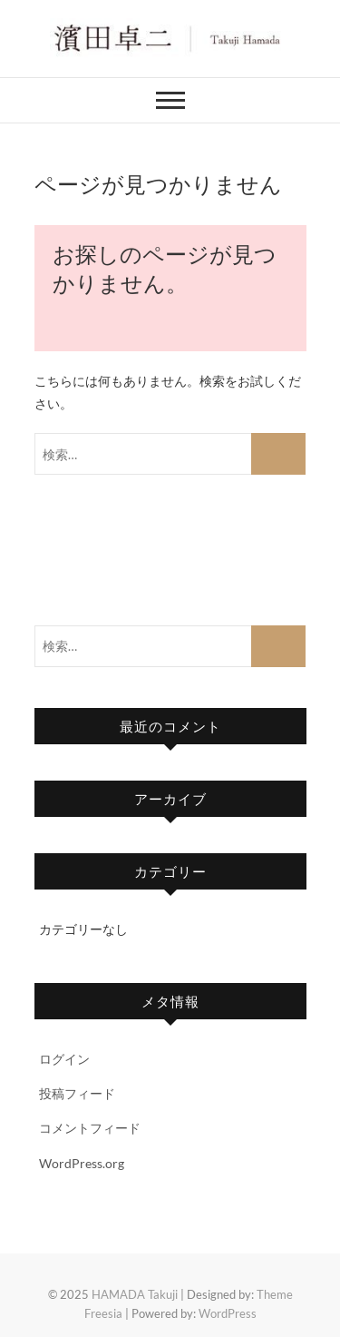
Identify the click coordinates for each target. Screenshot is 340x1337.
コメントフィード (90, 1127)
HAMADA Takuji (135, 1294)
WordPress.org (81, 1163)
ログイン (64, 1059)
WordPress (228, 1313)
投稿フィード (77, 1093)
